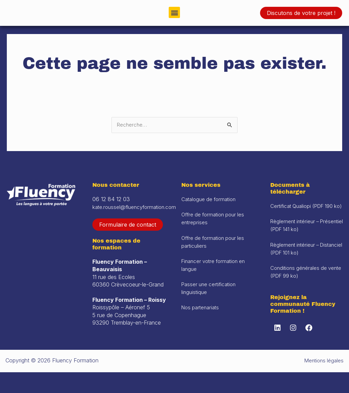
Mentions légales (323, 381)
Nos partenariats (201, 320)
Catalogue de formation (210, 213)
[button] (174, 12)
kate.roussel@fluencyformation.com (137, 221)
